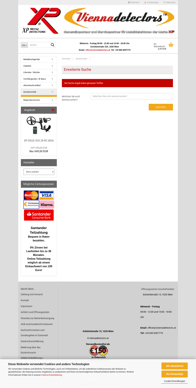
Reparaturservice (31, 100)
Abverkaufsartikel (31, 85)
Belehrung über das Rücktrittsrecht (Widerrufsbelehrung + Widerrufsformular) (32, 355)
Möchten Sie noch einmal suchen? (71, 98)
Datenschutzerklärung (51, 375)
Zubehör (27, 66)
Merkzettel (169, 2)
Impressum (26, 306)
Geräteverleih (29, 92)
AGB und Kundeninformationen (37, 324)
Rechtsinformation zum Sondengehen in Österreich (34, 333)
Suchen (161, 107)
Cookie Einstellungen (174, 381)
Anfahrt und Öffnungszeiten (35, 312)
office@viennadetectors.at (97, 50)
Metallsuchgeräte (31, 59)
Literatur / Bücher (31, 72)
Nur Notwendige (174, 374)
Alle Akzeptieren (174, 366)
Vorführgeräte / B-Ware (34, 79)
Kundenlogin (151, 2)
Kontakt (25, 300)
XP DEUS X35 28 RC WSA (39, 140)
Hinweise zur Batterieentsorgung (37, 318)
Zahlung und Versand (32, 294)
